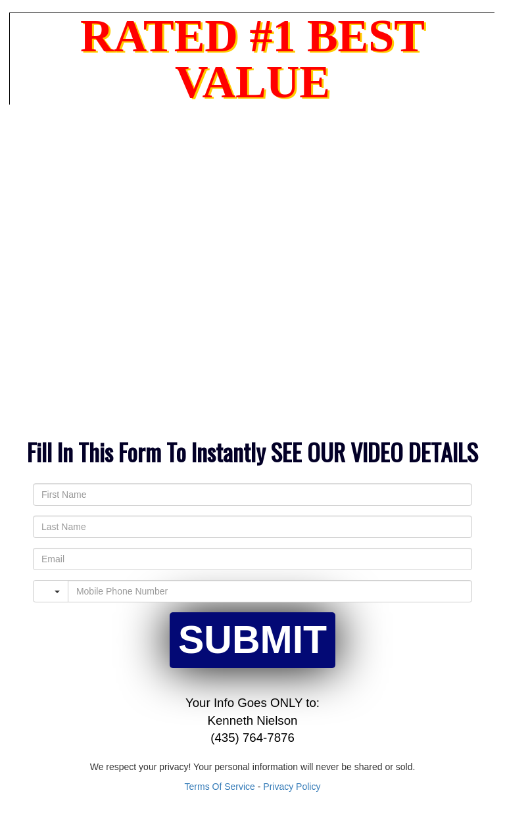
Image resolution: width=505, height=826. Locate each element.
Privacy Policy (291, 786)
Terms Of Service (220, 786)
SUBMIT (252, 640)
